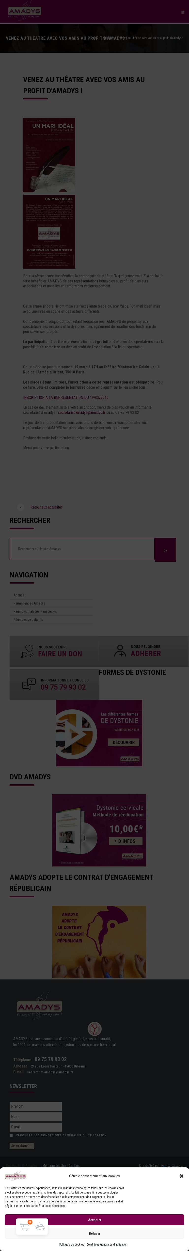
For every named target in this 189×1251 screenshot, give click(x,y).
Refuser (94, 1233)
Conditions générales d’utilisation (107, 1244)
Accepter (94, 1220)
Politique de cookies (71, 1244)
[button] (181, 1176)
